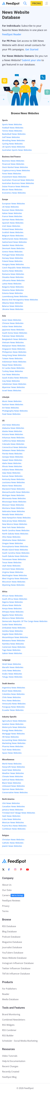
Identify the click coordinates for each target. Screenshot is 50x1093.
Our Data (6, 890)
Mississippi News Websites (14, 501)
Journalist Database (12, 947)
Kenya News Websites (12, 608)
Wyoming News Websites (13, 585)
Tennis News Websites (12, 130)
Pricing (36, 3)
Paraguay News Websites (13, 707)
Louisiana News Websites (13, 482)
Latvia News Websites (11, 283)
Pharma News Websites (12, 746)
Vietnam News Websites (13, 342)
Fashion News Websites (12, 404)
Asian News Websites (11, 320)
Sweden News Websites (12, 245)
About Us (6, 884)
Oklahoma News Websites (13, 540)
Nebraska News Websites (13, 511)
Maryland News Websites (13, 489)
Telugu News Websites (12, 677)
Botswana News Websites (13, 640)
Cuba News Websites (11, 819)
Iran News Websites (11, 374)
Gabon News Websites (12, 653)
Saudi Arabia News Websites (15, 377)
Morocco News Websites (13, 618)
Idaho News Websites (11, 463)
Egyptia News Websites (12, 615)
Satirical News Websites (12, 779)
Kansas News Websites (12, 476)
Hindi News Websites (11, 664)
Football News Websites (12, 127)
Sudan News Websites (12, 624)
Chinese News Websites (12, 323)
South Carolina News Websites (15, 553)
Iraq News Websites (11, 381)
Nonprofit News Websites (13, 767)
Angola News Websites (12, 634)
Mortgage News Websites (13, 733)
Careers (13, 895)
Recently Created (10, 1071)
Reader (5, 994)
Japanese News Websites (13, 329)
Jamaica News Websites (12, 809)
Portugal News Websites (13, 255)
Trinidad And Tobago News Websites (18, 812)
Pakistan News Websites (13, 336)
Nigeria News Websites (12, 602)
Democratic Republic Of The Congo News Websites (24, 621)
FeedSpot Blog (9, 1077)
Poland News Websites (12, 261)
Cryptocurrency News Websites (16, 170)
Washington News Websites (14, 575)
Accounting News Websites (14, 740)
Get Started (31, 49)
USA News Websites (11, 425)
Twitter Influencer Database (16, 968)
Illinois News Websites (12, 466)
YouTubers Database (12, 952)
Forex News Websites (11, 173)
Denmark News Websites (13, 248)
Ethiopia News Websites (13, 611)
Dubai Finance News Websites (15, 186)
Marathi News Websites (12, 667)
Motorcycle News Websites (14, 727)
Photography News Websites (15, 411)
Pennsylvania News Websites (15, 546)
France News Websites (12, 216)
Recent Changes (10, 1066)
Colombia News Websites (13, 694)
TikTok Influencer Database (16, 973)
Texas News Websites (11, 562)
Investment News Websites (14, 176)
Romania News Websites (13, 274)
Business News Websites (13, 160)
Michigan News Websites (13, 495)
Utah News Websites (11, 565)
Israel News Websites (11, 390)
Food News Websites (11, 414)
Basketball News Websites (14, 134)
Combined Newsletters (13, 1019)
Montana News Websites (13, 508)
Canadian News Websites (13, 806)
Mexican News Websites (13, 822)
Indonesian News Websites (14, 361)
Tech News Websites (11, 749)
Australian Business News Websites (18, 183)
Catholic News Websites (12, 842)
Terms (5, 911)
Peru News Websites (11, 700)
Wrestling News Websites (13, 140)
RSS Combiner (9, 1030)
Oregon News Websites (12, 543)
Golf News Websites (11, 137)
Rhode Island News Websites (15, 549)
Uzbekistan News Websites (14, 384)
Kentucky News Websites (13, 479)
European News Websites (13, 203)
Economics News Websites (14, 192)
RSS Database (9, 926)
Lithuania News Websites (13, 280)
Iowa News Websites (11, 473)
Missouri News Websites (13, 505)
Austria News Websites (12, 271)
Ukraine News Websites (12, 309)
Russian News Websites (12, 210)
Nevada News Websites (12, 514)
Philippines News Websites (14, 352)
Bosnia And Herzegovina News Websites (20, 299)
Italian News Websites (12, 213)
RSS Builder (8, 1035)
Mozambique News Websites (15, 637)
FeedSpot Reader (11, 34)
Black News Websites (11, 783)
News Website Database (14, 957)
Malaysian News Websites (13, 345)
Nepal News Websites (12, 365)
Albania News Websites (12, 303)
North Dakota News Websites (15, 533)
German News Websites (12, 219)
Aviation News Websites (12, 724)
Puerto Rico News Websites (14, 825)
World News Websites (12, 763)
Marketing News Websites (13, 743)
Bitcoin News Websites (12, 189)
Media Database (10, 999)
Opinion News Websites (12, 789)
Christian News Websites (13, 839)
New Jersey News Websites (14, 521)
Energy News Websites (12, 730)
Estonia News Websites (12, 293)
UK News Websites (10, 206)
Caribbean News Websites (14, 828)
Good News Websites (11, 770)
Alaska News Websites (12, 431)
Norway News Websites (12, 258)
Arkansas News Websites (13, 437)
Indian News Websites (12, 326)
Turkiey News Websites (12, 371)
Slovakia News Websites (13, 277)
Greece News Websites (12, 251)
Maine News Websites (12, 485)
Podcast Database (11, 936)
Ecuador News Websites (13, 710)
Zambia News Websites (12, 631)
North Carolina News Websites (15, 530)
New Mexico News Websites (14, 524)
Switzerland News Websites (14, 242)
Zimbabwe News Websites (14, 627)
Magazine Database (12, 942)
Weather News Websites (13, 773)
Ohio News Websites (11, 537)
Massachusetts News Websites (16, 492)
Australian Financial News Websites (18, 180)
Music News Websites (12, 401)
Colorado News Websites (13, 444)
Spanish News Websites (12, 223)
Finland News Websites (12, 229)
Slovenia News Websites (13, 290)
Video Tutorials (9, 1055)
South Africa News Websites (14, 599)
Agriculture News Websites (14, 721)
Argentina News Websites (13, 687)
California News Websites (13, 441)
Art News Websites (10, 407)
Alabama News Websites (13, 428)
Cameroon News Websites (13, 647)
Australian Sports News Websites (17, 150)
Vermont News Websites (13, 569)
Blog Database (9, 931)
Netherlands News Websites (14, 239)
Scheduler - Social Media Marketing (20, 1040)
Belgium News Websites (13, 235)
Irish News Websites (11, 226)
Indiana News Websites (12, 469)
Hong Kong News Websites (14, 355)
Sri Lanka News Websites (13, 368)
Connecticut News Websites (14, 447)
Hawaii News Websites (12, 460)
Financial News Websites (13, 164)
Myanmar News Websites (13, 387)
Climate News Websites (12, 776)
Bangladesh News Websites (14, 339)
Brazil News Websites (11, 691)
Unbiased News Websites (13, 786)
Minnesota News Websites (14, 498)
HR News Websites (10, 737)
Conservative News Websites (15, 792)
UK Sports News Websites (13, 146)
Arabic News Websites (12, 673)
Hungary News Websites (13, 264)
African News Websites (12, 595)
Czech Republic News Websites (16, 267)
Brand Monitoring (11, 1014)
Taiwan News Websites (12, 358)
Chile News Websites (11, 697)
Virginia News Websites (12, 572)
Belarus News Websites (12, 306)
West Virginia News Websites (15, 578)
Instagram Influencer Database (18, 963)
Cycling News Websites (12, 143)
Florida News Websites (12, 453)
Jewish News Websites (12, 846)
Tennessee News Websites (14, 559)
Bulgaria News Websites (13, 287)
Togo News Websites (11, 650)
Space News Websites (12, 753)
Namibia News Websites (13, 643)
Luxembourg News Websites (15, 296)
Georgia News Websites (12, 457)
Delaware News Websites (13, 450)
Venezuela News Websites (14, 703)
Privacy (5, 905)
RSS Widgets (8, 1024)
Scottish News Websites (12, 232)
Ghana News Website (11, 605)
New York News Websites (13, 527)
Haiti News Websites (11, 816)
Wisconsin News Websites (13, 581)
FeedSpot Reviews (11, 900)
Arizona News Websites (12, 434)
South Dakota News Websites (15, 556)
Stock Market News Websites (15, 167)
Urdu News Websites (11, 670)
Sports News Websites (12, 124)
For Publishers (9, 988)
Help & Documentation (13, 1061)
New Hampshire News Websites (16, 517)
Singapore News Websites (13, 349)
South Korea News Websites (14, 333)
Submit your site (31, 60)
